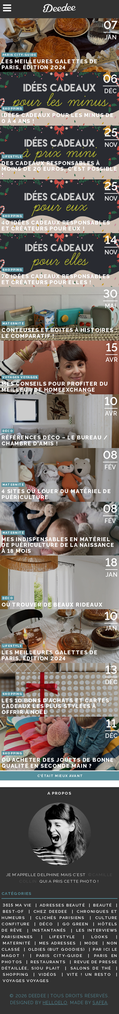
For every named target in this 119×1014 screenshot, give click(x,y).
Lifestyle (62, 936)
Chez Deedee (50, 911)
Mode (91, 943)
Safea (100, 1002)
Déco (46, 923)
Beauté (102, 905)
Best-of (13, 911)
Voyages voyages (26, 980)
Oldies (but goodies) (56, 949)
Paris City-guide (59, 955)
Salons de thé (90, 968)
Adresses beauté (62, 905)
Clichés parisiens (59, 917)
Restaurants (48, 961)
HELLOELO (55, 1002)
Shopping (15, 974)
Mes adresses (57, 943)
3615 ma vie (17, 905)
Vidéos (47, 974)
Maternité (17, 943)
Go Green (75, 923)
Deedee (59, 7)
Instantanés (49, 930)
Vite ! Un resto (89, 974)
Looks (99, 936)
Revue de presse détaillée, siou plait (59, 964)
